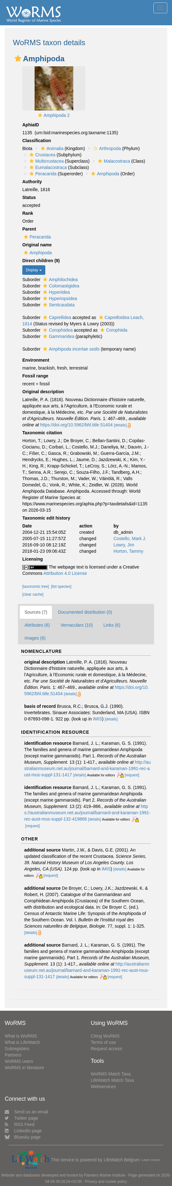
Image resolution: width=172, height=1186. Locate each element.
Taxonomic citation (42, 432)
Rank (27, 213)
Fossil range (35, 375)
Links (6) (111, 625)
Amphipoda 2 (57, 115)
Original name (37, 244)
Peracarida (42, 173)
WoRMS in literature (24, 1067)
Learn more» (150, 1160)
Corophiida (113, 330)
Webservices (103, 1086)
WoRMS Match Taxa (111, 1073)
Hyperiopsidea (59, 298)
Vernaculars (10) (76, 625)
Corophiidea (57, 330)
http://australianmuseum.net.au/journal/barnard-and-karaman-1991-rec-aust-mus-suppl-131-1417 (87, 768)
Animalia (51, 148)
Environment (35, 360)
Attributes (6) (37, 625)
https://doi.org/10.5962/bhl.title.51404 (76, 424)
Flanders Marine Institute (104, 1175)
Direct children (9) (41, 260)
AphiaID (30, 124)
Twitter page (21, 1118)
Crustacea (41, 154)
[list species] (61, 586)
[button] (18, 58)
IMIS (97, 718)
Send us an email (26, 1111)
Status (29, 197)
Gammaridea (58, 336)
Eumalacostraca (47, 167)
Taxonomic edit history (46, 518)
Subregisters (17, 1048)
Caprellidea (56, 317)
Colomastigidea (60, 285)
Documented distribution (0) (85, 612)
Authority (32, 181)
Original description (43, 391)
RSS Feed (20, 1124)
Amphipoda (104, 173)
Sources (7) (36, 612)
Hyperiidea (56, 292)
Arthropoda (106, 148)
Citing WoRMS (105, 1036)
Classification (36, 140)
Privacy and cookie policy (106, 1181)
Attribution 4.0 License (65, 573)
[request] (132, 775)
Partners (13, 1054)
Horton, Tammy (128, 551)
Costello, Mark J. (130, 538)
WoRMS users (19, 1061)
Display (34, 270)
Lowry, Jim (124, 544)
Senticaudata (58, 304)
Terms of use (103, 1042)
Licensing (32, 559)
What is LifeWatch (22, 1042)
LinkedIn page (23, 1130)
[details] (120, 425)
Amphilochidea (60, 279)
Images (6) (35, 638)
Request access (106, 1048)
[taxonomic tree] (35, 586)
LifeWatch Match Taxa (112, 1080)
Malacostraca (113, 161)
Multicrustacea (46, 161)
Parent (29, 229)
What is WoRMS (21, 1036)
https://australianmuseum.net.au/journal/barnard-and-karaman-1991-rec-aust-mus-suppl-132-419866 (87, 813)
